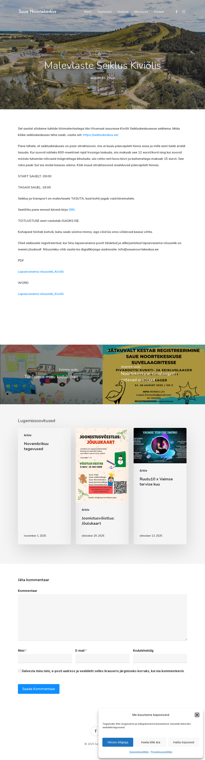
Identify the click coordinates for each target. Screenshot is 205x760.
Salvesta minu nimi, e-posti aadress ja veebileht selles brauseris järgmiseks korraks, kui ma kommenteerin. (103, 671)
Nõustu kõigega (118, 742)
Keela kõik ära (150, 742)
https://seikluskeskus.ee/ (101, 135)
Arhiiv (102, 53)
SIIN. (72, 209)
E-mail (81, 650)
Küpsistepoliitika (139, 751)
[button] (197, 715)
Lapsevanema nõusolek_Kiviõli (41, 271)
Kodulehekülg (143, 650)
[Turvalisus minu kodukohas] (51, 374)
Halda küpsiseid (183, 742)
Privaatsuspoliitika (161, 751)
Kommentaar (27, 591)
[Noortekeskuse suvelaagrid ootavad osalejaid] (154, 374)
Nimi (22, 650)
